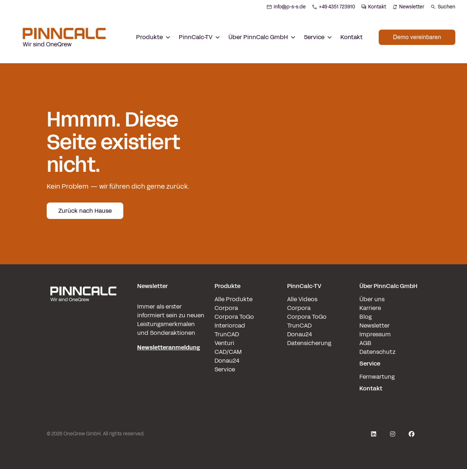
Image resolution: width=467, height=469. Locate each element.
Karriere (370, 308)
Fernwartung (377, 376)
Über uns (372, 299)
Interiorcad (230, 325)
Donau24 (227, 360)
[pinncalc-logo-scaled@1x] (83, 337)
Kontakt (351, 37)
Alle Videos (302, 299)
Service (225, 369)
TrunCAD (227, 334)
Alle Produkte (233, 299)
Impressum (375, 334)
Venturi (224, 343)
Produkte (227, 286)
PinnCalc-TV (304, 286)
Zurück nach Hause (85, 211)
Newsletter (374, 325)
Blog (365, 317)
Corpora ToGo (234, 317)
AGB (365, 343)
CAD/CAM (228, 352)
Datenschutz (377, 352)
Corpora (226, 308)
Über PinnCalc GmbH (388, 286)
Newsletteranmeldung (168, 347)
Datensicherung (309, 343)
